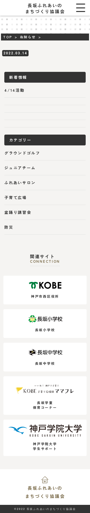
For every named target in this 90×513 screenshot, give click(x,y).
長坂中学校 (45, 357)
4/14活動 (14, 90)
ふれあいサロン (20, 182)
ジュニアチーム (20, 168)
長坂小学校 (45, 323)
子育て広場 (15, 197)
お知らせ (28, 36)
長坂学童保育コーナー (44, 395)
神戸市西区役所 (45, 290)
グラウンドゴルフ (22, 153)
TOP (7, 36)
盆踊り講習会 (17, 212)
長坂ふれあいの (45, 492)
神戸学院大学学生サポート (44, 438)
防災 (8, 227)
